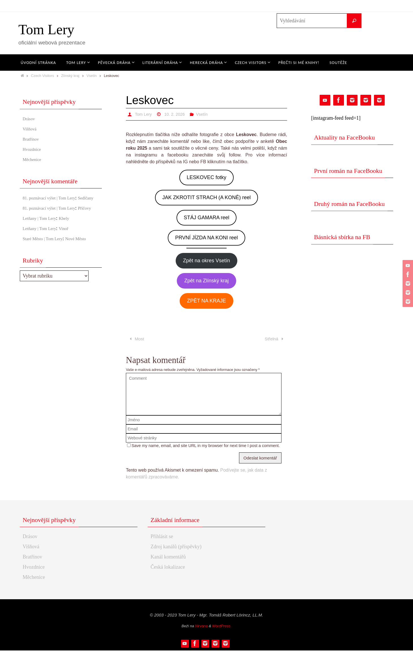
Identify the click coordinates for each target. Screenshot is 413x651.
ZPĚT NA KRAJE (206, 301)
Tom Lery (46, 29)
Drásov (30, 118)
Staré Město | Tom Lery (47, 254)
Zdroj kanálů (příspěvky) (175, 547)
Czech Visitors (42, 76)
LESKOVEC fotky (206, 177)
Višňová (31, 129)
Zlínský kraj (70, 76)
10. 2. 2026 (177, 114)
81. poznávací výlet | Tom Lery (54, 198)
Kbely (72, 233)
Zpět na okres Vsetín (206, 260)
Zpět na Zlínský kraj (206, 280)
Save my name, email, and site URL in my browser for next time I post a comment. (206, 446)
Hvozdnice (34, 149)
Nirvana (201, 626)
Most (136, 339)
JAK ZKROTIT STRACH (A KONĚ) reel (206, 197)
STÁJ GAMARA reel (206, 217)
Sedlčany (32, 205)
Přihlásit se (161, 537)
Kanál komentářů (168, 557)
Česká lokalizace (167, 567)
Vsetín (92, 76)
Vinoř (71, 243)
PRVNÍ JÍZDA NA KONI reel (206, 237)
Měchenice (34, 159)
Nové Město (86, 254)
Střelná (275, 339)
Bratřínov (32, 139)
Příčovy (30, 223)
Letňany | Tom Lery (43, 233)
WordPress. (221, 626)
